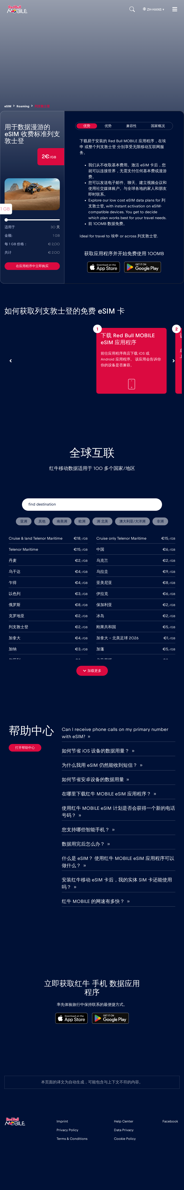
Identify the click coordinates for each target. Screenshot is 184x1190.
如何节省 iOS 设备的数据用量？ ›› (98, 751)
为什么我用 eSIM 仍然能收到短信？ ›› (102, 765)
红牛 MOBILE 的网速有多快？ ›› (95, 901)
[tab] (87, 126)
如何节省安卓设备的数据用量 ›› (95, 779)
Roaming (23, 106)
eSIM (7, 106)
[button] (92, 671)
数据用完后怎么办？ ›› (86, 844)
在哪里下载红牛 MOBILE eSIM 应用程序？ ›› (109, 794)
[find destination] (92, 504)
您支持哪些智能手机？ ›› (88, 829)
